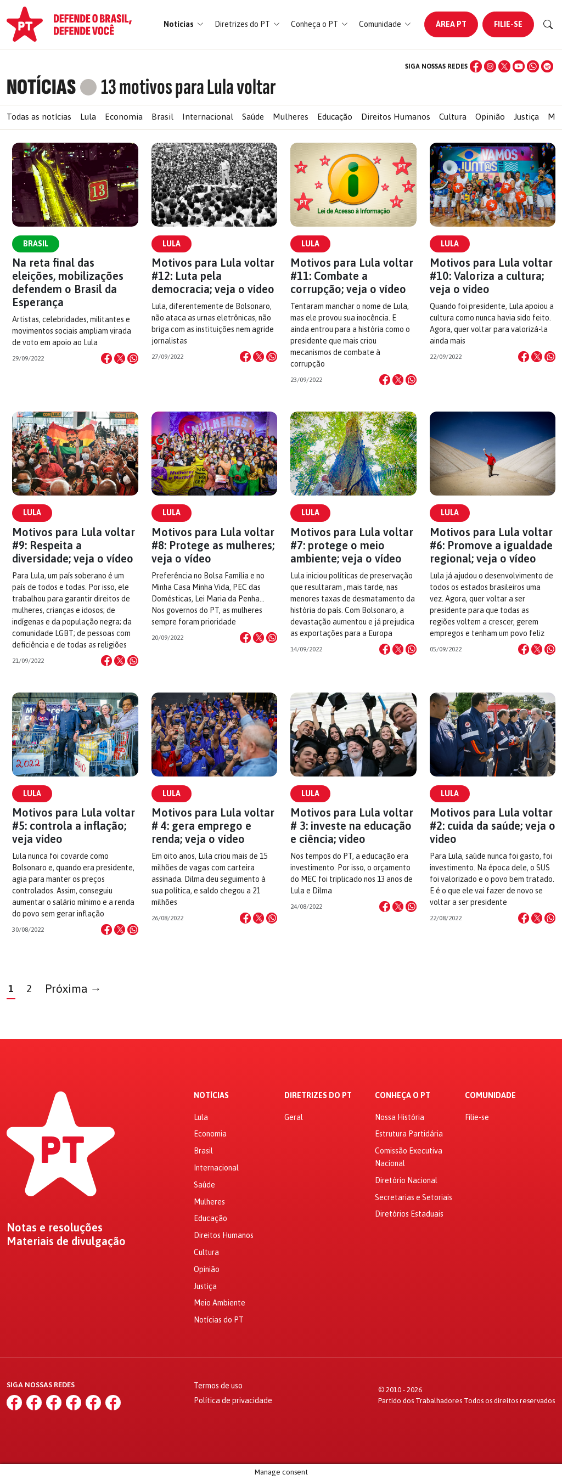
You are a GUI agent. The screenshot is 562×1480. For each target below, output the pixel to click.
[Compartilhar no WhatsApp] (132, 358)
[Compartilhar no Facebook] (106, 358)
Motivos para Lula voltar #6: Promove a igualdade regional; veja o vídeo (491, 545)
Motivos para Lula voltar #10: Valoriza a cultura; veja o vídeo (491, 275)
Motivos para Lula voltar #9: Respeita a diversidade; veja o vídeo (73, 545)
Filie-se (508, 24)
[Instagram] (490, 66)
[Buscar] (548, 24)
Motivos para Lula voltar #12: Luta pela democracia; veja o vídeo (212, 275)
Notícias (211, 1095)
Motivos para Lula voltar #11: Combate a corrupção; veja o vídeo (351, 275)
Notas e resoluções (55, 1228)
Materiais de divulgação (66, 1241)
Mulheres (290, 116)
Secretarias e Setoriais (413, 1197)
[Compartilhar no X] (119, 358)
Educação (334, 116)
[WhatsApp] (533, 66)
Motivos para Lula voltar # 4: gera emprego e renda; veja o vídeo (212, 825)
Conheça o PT (402, 1095)
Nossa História (399, 1117)
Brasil (162, 116)
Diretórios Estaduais (409, 1213)
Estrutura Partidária (409, 1133)
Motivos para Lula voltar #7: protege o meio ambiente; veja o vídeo (351, 545)
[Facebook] (476, 66)
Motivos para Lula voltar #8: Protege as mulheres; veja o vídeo (212, 545)
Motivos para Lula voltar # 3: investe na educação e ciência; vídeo (351, 825)
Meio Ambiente (219, 1302)
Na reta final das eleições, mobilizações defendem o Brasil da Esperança (67, 282)
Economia (124, 116)
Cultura (453, 116)
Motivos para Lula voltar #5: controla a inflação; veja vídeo (73, 825)
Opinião (490, 116)
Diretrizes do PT (318, 1095)
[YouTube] (519, 66)
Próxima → (73, 988)
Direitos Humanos (395, 116)
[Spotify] (547, 66)
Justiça (526, 116)
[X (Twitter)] (504, 66)
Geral (293, 1117)
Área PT (451, 24)
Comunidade (490, 1095)
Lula (88, 116)
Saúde (253, 116)
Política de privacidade (233, 1400)
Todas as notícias (39, 116)
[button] (183, 24)
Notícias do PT (219, 1319)
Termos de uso (218, 1385)
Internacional (207, 116)
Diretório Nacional (406, 1180)
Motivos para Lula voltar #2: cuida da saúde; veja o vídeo (492, 825)
